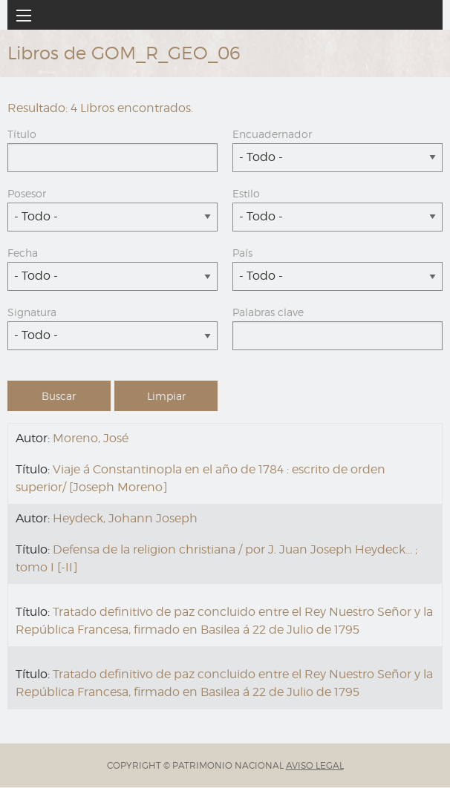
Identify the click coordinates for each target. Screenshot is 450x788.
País (242, 252)
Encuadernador (272, 134)
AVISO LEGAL (315, 765)
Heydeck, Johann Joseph (125, 518)
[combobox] (337, 157)
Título (21, 134)
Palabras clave (268, 312)
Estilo (246, 193)
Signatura (31, 312)
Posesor (26, 193)
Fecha (22, 252)
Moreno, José (90, 438)
